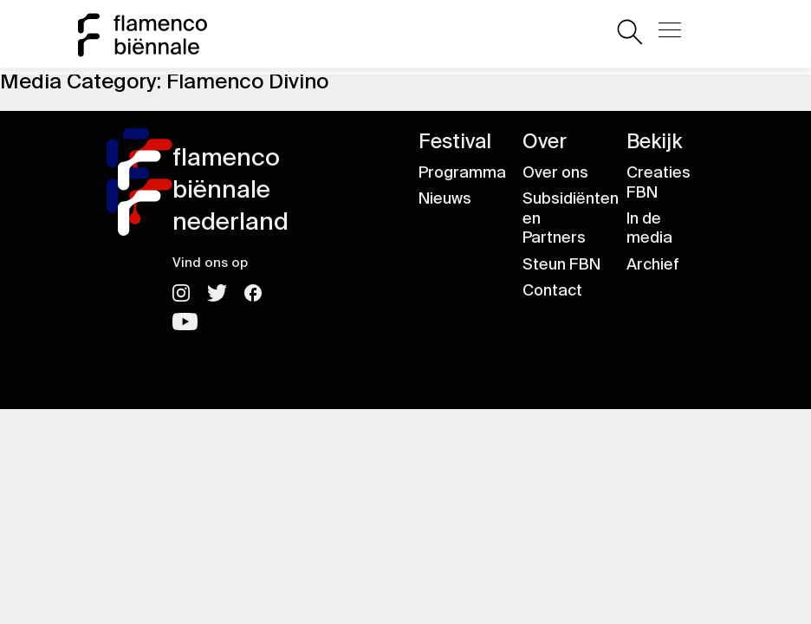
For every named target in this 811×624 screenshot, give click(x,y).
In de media (649, 228)
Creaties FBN (658, 182)
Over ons (555, 172)
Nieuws (444, 198)
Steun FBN (561, 264)
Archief (652, 264)
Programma (462, 172)
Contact (552, 290)
